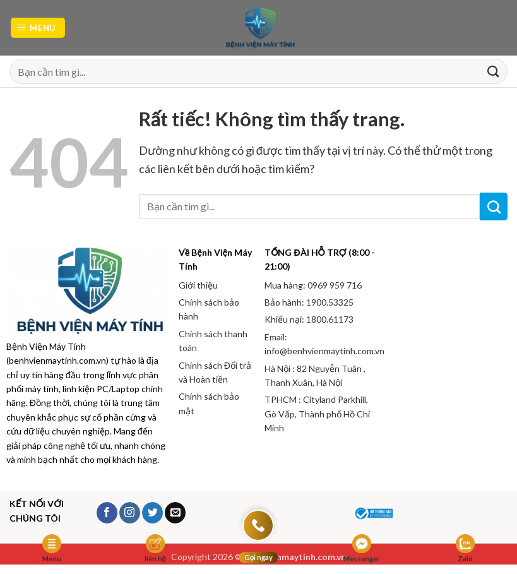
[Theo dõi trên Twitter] (152, 512)
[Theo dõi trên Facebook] (107, 512)
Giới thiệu (198, 285)
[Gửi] (492, 71)
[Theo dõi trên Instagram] (129, 512)
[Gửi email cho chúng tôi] (175, 512)
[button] (38, 28)
